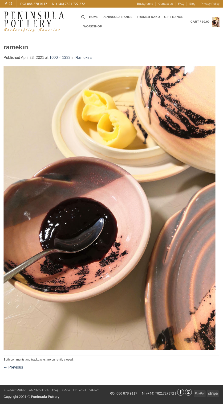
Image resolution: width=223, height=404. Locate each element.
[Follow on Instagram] (10, 3)
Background (145, 3)
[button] (205, 21)
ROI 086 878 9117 (33, 4)
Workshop (92, 26)
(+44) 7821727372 (160, 393)
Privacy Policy (210, 3)
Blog (192, 3)
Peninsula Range (118, 17)
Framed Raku (148, 17)
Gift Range (173, 17)
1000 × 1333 (59, 58)
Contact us (165, 3)
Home (93, 17)
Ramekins (84, 58)
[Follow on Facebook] (5, 3)
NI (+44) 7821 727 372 (68, 4)
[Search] (83, 17)
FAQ (181, 3)
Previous (13, 367)
